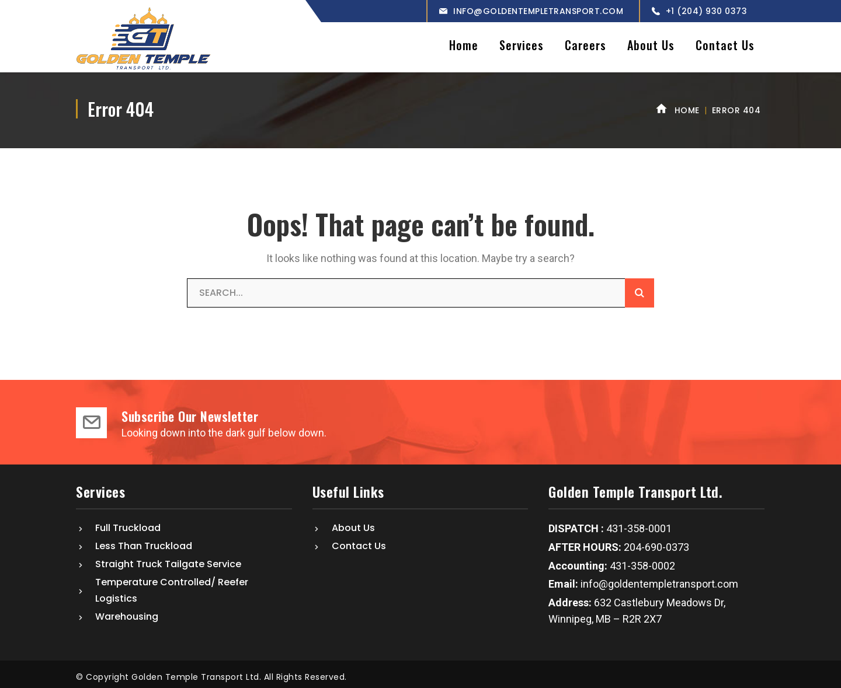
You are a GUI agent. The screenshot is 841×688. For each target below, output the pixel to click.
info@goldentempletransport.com (538, 11)
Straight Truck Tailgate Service (168, 559)
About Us (353, 523)
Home (687, 105)
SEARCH (639, 288)
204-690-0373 (656, 542)
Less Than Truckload (143, 541)
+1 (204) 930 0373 (707, 11)
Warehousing (126, 612)
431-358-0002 (641, 561)
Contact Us (359, 541)
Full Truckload (128, 523)
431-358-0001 (639, 524)
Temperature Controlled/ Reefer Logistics (171, 585)
